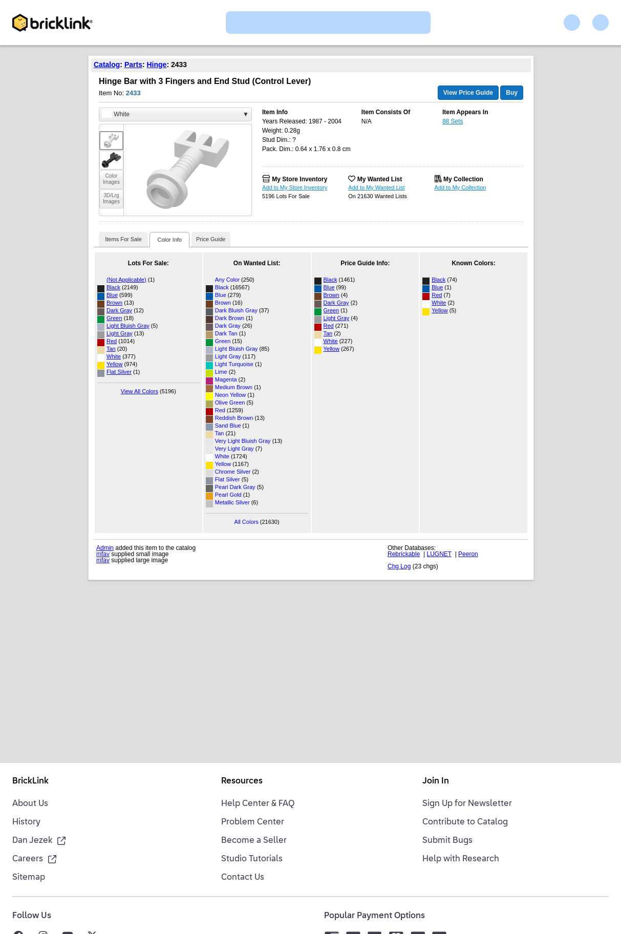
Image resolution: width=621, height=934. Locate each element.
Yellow (114, 364)
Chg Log (399, 566)
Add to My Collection (460, 187)
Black (113, 287)
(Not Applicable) (126, 280)
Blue (112, 295)
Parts (133, 64)
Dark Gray (119, 310)
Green (114, 318)
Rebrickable (404, 554)
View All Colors (139, 391)
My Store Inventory (299, 179)
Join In (435, 781)
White (113, 356)
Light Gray (119, 333)
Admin (105, 547)
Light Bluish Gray (127, 326)
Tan (111, 349)
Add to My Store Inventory (294, 187)
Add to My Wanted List (376, 187)
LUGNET (439, 554)
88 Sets (452, 121)
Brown (114, 303)
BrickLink (30, 781)
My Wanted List (379, 179)
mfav (103, 554)
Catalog (107, 64)
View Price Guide (468, 92)
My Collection (463, 179)
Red (111, 341)
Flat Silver (119, 372)
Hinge (157, 64)
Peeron (468, 554)
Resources (242, 781)
